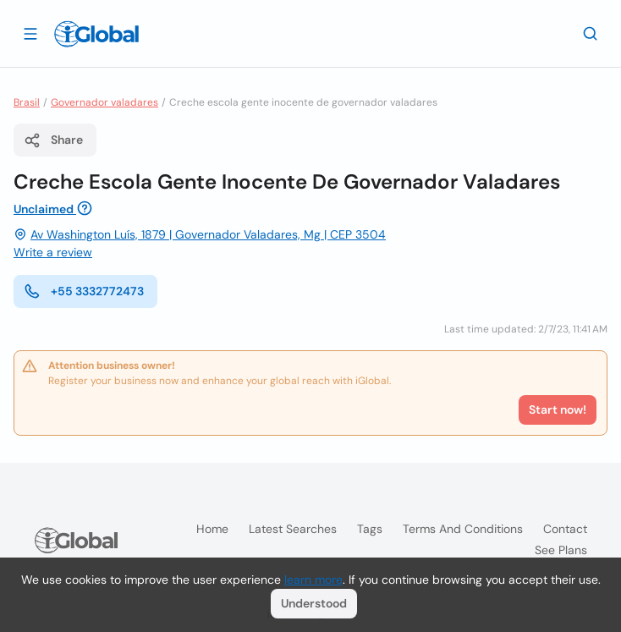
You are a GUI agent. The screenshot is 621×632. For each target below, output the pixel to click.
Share (53, 140)
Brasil (27, 102)
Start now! (557, 409)
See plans (561, 550)
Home (212, 528)
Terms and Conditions (463, 528)
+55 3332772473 (84, 291)
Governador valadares (104, 102)
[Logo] (96, 34)
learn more (313, 579)
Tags (369, 528)
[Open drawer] (30, 33)
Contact (565, 528)
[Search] (590, 33)
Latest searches (293, 528)
